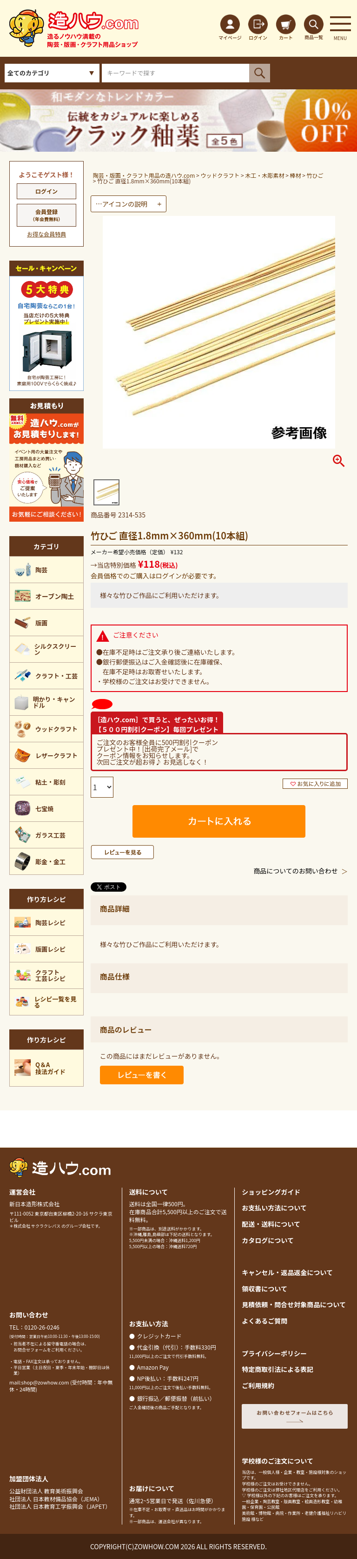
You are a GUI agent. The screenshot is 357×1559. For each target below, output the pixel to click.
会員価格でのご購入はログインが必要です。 (155, 575)
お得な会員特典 (46, 234)
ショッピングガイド (271, 1191)
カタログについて (268, 1240)
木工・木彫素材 (264, 175)
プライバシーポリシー (274, 1353)
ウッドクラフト (219, 175)
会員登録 (46, 215)
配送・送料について (271, 1224)
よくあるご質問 (264, 1320)
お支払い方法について (274, 1207)
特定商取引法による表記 (277, 1369)
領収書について (264, 1288)
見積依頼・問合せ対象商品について (294, 1304)
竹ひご (315, 175)
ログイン (46, 191)
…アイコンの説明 (121, 203)
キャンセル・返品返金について (287, 1272)
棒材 (295, 175)
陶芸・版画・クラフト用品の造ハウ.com (144, 175)
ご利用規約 (258, 1385)
